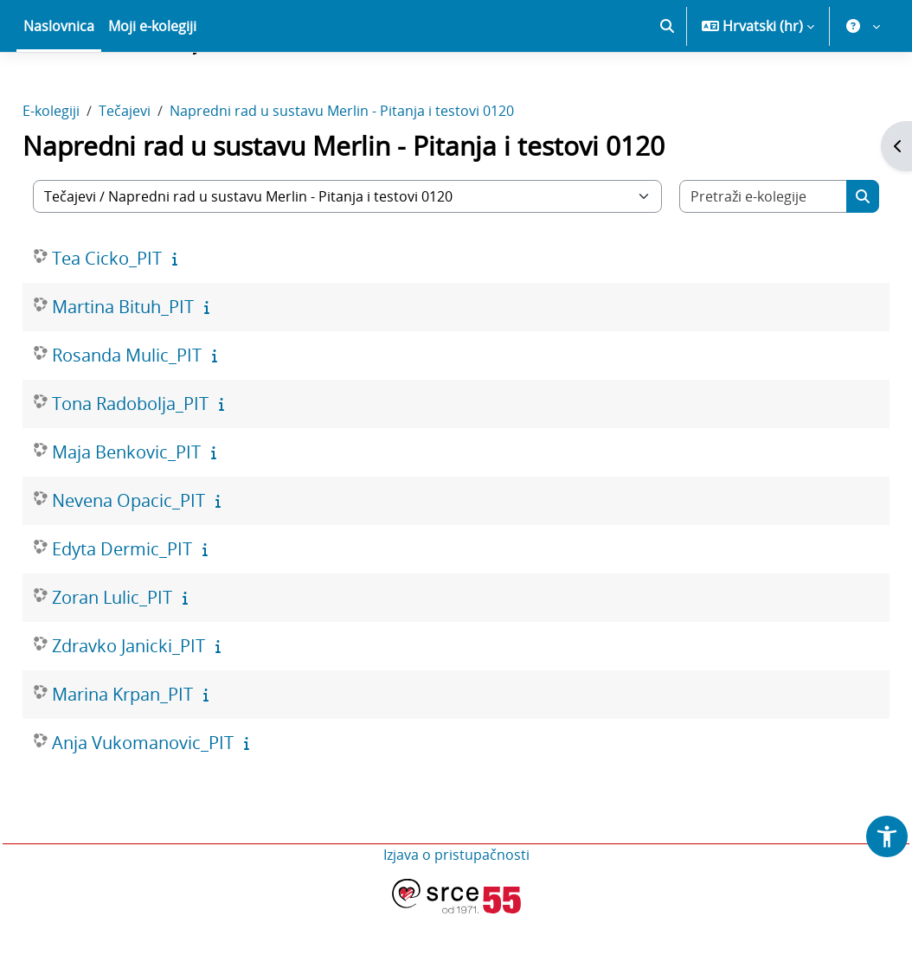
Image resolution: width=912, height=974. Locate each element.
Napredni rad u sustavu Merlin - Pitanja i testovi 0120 (381, 171)
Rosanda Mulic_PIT (166, 415)
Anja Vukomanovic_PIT (182, 803)
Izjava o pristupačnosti (456, 915)
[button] (667, 86)
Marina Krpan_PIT (161, 754)
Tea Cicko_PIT (146, 318)
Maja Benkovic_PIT (165, 512)
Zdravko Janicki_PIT (167, 706)
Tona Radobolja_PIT (169, 464)
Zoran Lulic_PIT (151, 658)
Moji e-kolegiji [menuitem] (152, 86)
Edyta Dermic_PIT (161, 609)
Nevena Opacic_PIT (167, 561)
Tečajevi (163, 171)
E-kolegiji (90, 171)
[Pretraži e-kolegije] (734, 256)
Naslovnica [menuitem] (58, 86)
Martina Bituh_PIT (162, 367)
